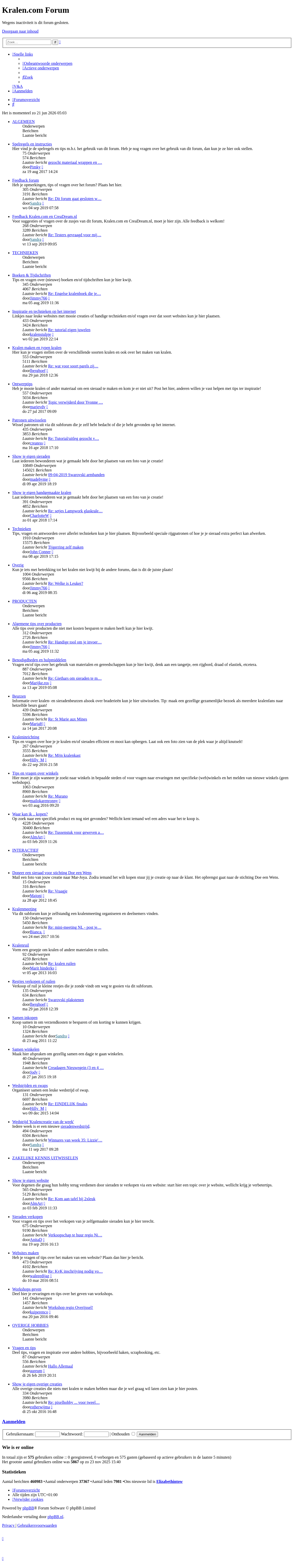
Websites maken (25, 1253)
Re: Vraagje (57, 891)
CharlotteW (39, 515)
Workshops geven (26, 1289)
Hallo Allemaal (60, 1366)
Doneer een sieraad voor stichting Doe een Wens (52, 873)
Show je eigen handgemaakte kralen (41, 492)
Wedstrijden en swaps (30, 1085)
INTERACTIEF (25, 850)
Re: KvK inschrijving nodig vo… (75, 1271)
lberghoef (37, 370)
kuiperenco (39, 1312)
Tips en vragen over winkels (35, 773)
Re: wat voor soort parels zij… (73, 366)
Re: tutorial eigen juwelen (69, 330)
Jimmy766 (38, 298)
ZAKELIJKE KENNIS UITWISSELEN (45, 1158)
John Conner (40, 552)
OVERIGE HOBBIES (30, 1325)
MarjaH (36, 724)
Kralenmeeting (24, 909)
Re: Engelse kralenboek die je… (74, 293)
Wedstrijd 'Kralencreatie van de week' (43, 1122)
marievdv (37, 407)
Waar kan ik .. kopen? (30, 814)
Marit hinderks (42, 968)
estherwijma (40, 1407)
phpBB (28, 1508)
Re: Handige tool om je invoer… (75, 642)
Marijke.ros (39, 683)
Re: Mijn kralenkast (64, 755)
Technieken (21, 529)
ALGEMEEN (23, 121)
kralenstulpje (40, 334)
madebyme (39, 479)
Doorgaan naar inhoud (20, 31)
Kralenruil (20, 945)
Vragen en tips (24, 1348)
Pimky (35, 167)
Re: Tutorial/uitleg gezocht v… (73, 438)
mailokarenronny (44, 801)
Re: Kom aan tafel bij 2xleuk (71, 1199)
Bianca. (36, 932)
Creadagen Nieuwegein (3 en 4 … (76, 1067)
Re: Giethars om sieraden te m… (75, 678)
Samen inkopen (25, 1017)
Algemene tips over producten (37, 624)
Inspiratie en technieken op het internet (44, 311)
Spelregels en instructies (32, 144)
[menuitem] (47, 63)
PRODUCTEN (24, 601)
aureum (36, 1371)
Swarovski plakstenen (66, 1000)
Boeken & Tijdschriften (31, 275)
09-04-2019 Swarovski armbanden (76, 475)
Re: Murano (58, 796)
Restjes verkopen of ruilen (33, 981)
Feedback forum (25, 180)
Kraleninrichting (25, 737)
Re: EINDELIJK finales (67, 1104)
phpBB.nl (55, 1517)
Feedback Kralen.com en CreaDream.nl (44, 216)
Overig (17, 565)
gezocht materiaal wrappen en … (75, 162)
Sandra (35, 203)
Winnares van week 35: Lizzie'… (75, 1140)
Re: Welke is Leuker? (65, 583)
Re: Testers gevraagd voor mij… (74, 235)
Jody (34, 1072)
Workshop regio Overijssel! (70, 1307)
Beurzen (19, 696)
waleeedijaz (39, 1276)
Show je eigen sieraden (31, 456)
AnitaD (36, 1239)
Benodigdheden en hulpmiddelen (39, 660)
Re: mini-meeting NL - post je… (74, 927)
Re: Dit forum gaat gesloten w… (74, 198)
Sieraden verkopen (27, 1216)
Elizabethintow (169, 1481)
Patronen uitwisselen (29, 420)
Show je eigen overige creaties (37, 1384)
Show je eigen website (30, 1180)
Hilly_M (37, 760)
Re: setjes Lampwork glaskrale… (75, 511)
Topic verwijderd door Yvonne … (75, 402)
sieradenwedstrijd (74, 1126)
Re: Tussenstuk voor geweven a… (76, 832)
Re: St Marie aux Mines (67, 719)
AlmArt (36, 837)
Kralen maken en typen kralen (37, 347)
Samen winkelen (25, 1049)
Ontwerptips (22, 384)
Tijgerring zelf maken (65, 547)
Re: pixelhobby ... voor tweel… (74, 1402)
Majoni (36, 896)
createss (36, 443)
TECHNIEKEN (25, 253)
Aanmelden (13, 1421)
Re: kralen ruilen (62, 963)
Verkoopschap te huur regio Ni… (75, 1235)
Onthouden (123, 1434)
